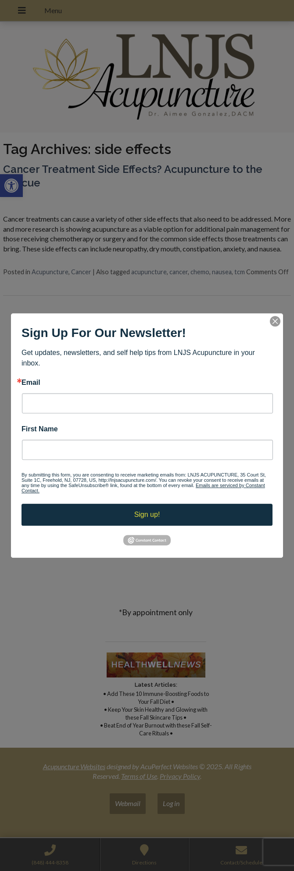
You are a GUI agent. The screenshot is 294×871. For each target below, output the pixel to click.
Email (31, 382)
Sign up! (147, 514)
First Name (40, 429)
